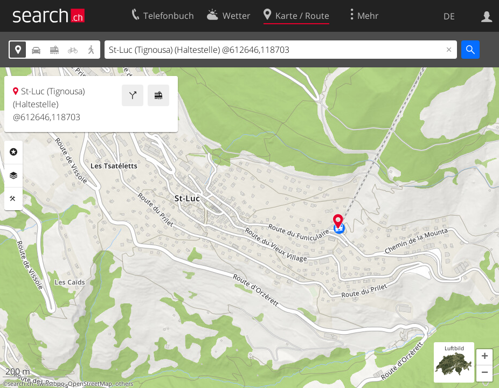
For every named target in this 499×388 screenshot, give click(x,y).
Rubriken (13, 152)
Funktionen (13, 199)
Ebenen (13, 175)
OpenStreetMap (90, 383)
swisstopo (51, 383)
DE (449, 16)
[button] (484, 357)
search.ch (20, 383)
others (124, 383)
